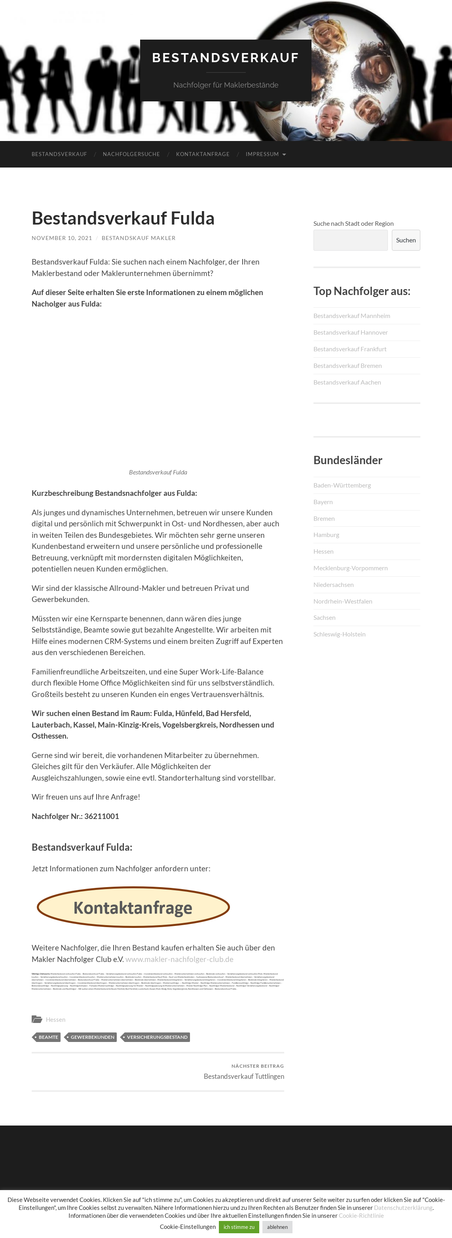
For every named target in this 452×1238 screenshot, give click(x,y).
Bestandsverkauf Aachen (347, 382)
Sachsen (324, 617)
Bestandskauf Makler (139, 237)
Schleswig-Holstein (339, 634)
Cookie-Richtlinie (361, 1215)
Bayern (323, 501)
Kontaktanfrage (203, 154)
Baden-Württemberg (342, 485)
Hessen (55, 1019)
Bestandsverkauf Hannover (350, 332)
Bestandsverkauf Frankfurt (350, 348)
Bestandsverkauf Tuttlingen (244, 1071)
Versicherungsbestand (157, 1037)
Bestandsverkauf (226, 57)
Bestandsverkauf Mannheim (351, 315)
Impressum (262, 154)
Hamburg (326, 534)
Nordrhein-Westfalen (342, 601)
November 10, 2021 (62, 237)
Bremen (324, 518)
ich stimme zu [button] (239, 1227)
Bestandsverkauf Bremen (347, 365)
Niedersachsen (333, 584)
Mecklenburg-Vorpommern (350, 567)
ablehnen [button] (277, 1227)
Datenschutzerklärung (403, 1207)
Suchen (406, 240)
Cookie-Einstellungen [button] (188, 1226)
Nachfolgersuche (131, 154)
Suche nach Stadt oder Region (353, 223)
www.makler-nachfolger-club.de (179, 959)
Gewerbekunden (92, 1037)
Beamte (48, 1037)
